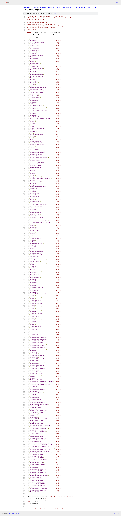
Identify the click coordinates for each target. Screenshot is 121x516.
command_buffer (85, 7)
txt (114, 513)
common (95, 7)
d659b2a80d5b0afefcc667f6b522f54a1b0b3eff (57, 7)
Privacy (13, 513)
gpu (76, 7)
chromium (26, 7)
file (54, 13)
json (118, 513)
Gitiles (9, 513)
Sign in (117, 2)
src (40, 7)
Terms (17, 513)
